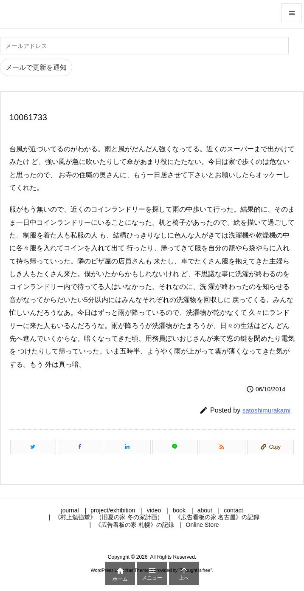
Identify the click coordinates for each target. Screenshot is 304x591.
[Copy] (270, 447)
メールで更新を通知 (36, 67)
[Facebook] (81, 447)
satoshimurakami (266, 410)
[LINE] (175, 447)
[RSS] (222, 447)
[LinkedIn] (128, 447)
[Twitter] (33, 447)
